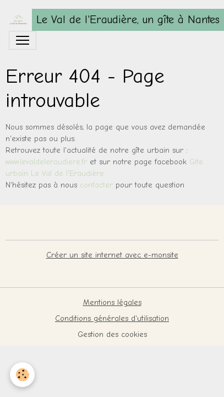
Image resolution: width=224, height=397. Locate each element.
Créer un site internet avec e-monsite (112, 255)
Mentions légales (112, 302)
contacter (98, 185)
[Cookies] (22, 374)
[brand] (107, 20)
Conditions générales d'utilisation (112, 318)
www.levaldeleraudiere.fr (46, 162)
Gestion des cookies (112, 334)
